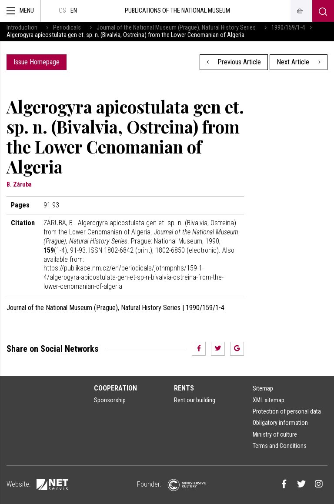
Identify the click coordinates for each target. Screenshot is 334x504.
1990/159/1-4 (288, 27)
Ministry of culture (275, 434)
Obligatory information (280, 422)
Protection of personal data (287, 411)
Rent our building (194, 400)
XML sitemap (268, 400)
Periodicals (67, 27)
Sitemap (263, 388)
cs (62, 10)
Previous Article (234, 62)
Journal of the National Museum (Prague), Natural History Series (176, 27)
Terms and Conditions (280, 445)
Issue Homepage (36, 62)
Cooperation (115, 388)
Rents (184, 388)
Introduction (22, 27)
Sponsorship (110, 400)
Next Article (299, 62)
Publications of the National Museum (177, 10)
